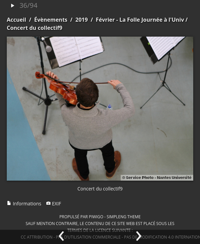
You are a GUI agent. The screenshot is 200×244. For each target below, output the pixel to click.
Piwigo (96, 216)
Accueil (16, 19)
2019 (81, 19)
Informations (24, 203)
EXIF (53, 203)
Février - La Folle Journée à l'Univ (140, 19)
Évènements (50, 19)
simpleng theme (123, 216)
